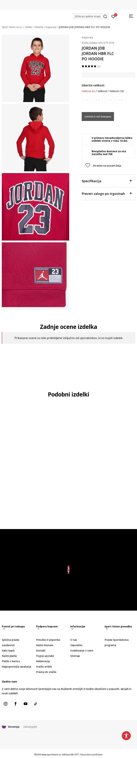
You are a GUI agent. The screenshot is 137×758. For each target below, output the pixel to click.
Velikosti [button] (102, 91)
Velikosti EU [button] (88, 91)
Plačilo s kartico (11, 661)
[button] (90, 16)
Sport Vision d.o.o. (12, 27)
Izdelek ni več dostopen (98, 116)
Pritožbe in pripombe (48, 639)
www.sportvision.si (51, 754)
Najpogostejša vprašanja (16, 666)
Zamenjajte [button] (30, 726)
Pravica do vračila (46, 672)
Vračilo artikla (44, 666)
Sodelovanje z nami (81, 650)
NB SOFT (74, 754)
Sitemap (75, 656)
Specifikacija (107, 180)
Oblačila (38, 27)
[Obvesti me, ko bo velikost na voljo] (86, 100)
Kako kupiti (8, 650)
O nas (73, 639)
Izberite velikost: (93, 85)
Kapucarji (51, 27)
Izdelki (28, 27)
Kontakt (40, 650)
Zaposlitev (76, 645)
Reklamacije (43, 661)
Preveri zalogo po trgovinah (107, 193)
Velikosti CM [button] (117, 91)
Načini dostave (44, 645)
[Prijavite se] (113, 16)
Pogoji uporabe (45, 656)
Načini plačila (9, 656)
